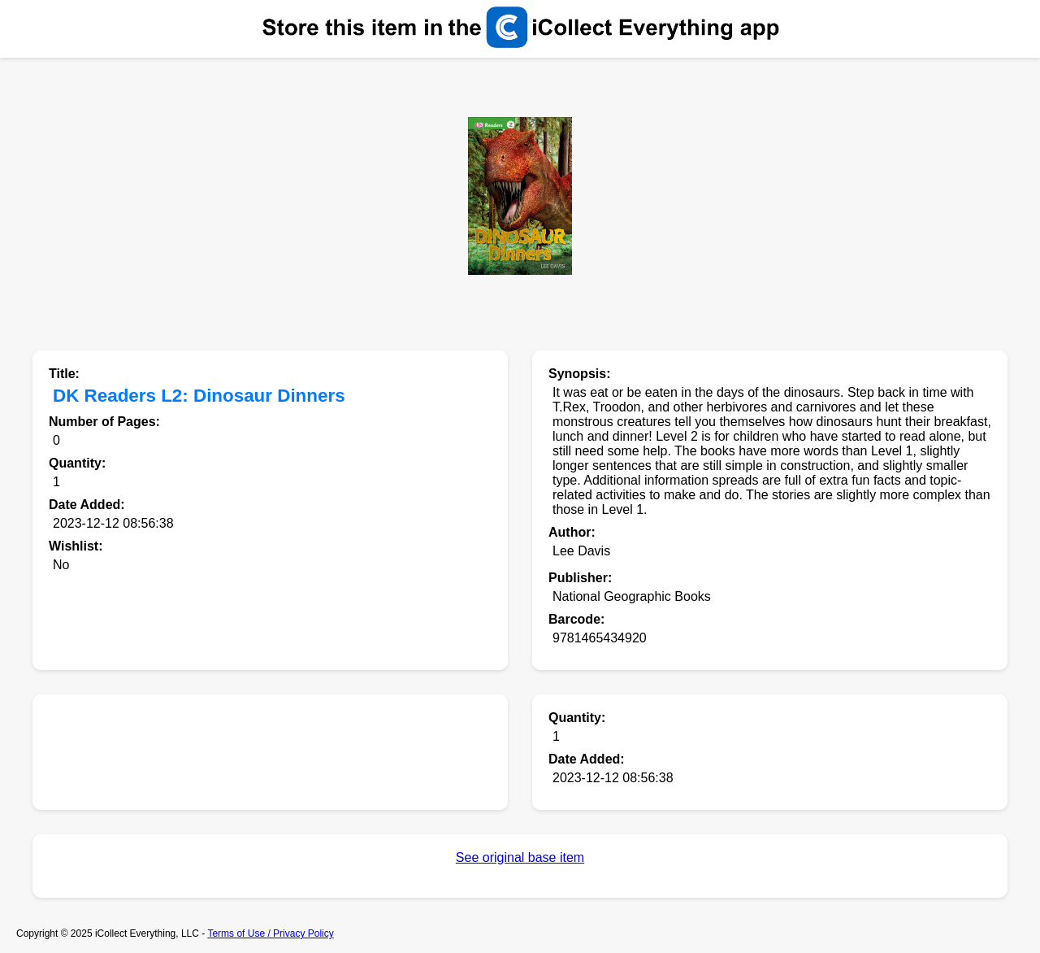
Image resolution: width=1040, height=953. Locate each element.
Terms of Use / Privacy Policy (270, 933)
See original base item (520, 857)
